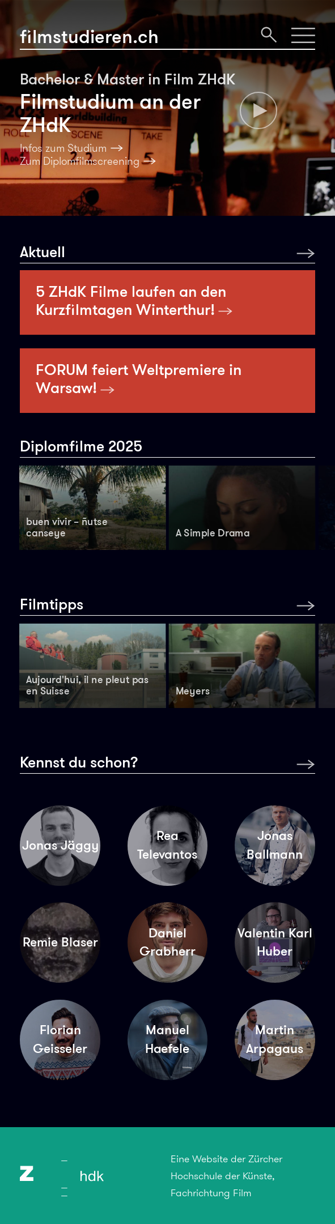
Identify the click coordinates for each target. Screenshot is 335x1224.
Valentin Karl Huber (275, 942)
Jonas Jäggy (60, 845)
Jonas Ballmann (275, 845)
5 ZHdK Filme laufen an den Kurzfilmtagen (134, 301)
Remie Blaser (60, 942)
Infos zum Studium (63, 148)
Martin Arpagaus (274, 1039)
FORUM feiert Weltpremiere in (138, 379)
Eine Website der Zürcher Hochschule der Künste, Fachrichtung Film (226, 1176)
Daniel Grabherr (167, 942)
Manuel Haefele (167, 1039)
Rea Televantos (167, 845)
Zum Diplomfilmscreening (79, 161)
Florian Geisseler (60, 1039)
